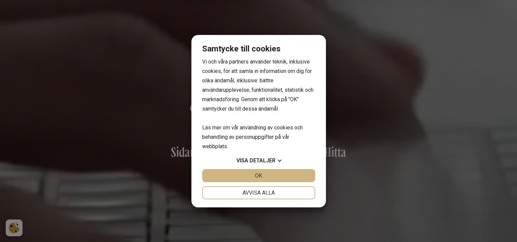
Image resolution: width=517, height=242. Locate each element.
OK (258, 175)
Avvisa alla (259, 193)
